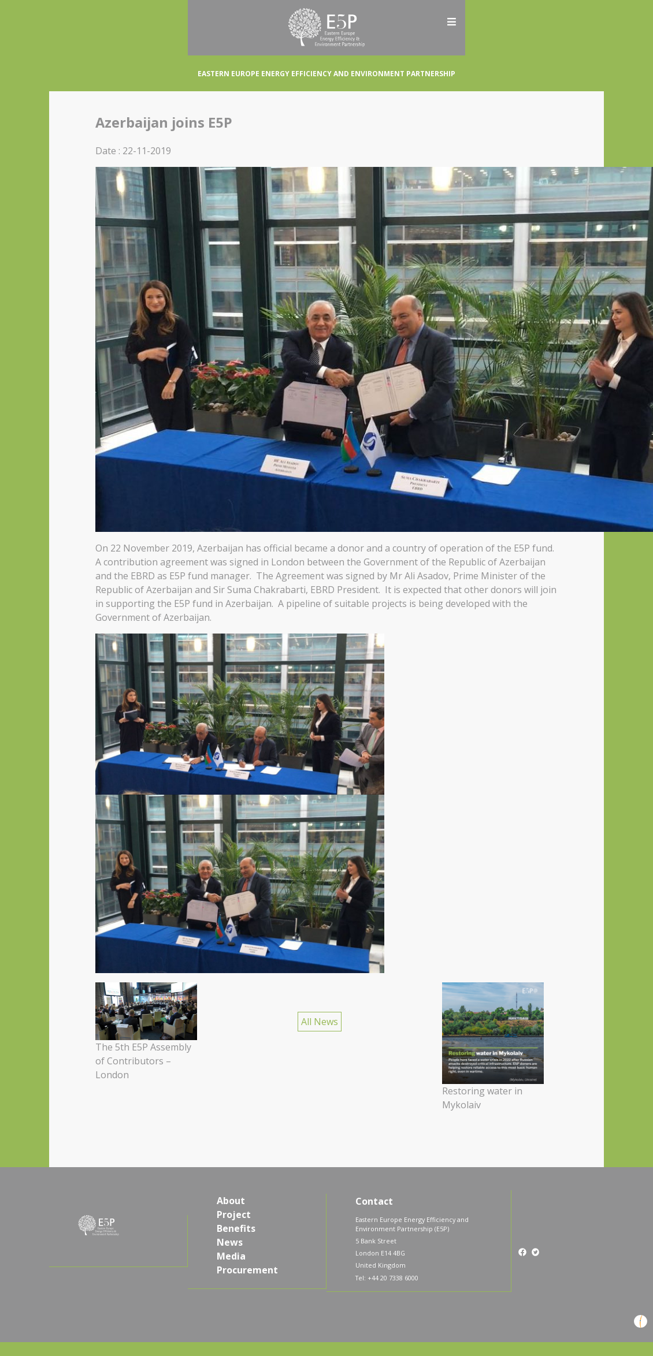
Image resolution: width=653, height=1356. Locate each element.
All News (319, 1021)
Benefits (236, 1228)
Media (231, 1256)
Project (234, 1214)
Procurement (247, 1270)
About (231, 1200)
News (230, 1242)
